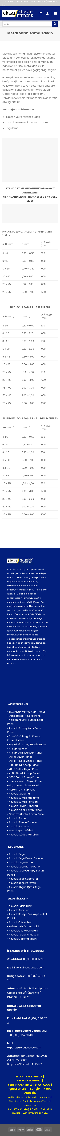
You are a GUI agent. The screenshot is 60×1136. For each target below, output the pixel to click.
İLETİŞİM (34, 1089)
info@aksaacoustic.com (29, 967)
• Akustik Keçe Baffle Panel (23, 866)
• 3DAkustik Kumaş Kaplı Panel (26, 712)
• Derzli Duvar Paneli (19, 757)
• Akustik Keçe (16, 854)
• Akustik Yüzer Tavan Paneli (24, 810)
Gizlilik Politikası (15, 1097)
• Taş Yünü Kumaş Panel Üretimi (26, 744)
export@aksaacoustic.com (24, 1047)
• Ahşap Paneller (17, 749)
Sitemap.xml (30, 1105)
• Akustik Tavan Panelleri (22, 806)
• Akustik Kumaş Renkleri (22, 802)
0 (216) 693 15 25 (33, 959)
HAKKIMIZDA (33, 1076)
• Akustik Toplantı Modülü (23, 934)
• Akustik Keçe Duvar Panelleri (25, 858)
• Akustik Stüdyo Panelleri (23, 834)
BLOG (19, 1076)
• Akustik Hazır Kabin (19, 906)
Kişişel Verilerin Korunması (38, 1097)
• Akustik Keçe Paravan (21, 883)
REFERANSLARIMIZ (29, 1080)
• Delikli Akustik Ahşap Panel (24, 761)
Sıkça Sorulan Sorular (19, 1101)
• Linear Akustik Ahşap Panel (24, 781)
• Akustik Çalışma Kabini (22, 939)
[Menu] (56, 13)
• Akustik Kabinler (18, 910)
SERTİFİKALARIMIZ (20, 1085)
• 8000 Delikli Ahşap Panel (23, 777)
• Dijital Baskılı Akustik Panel (24, 716)
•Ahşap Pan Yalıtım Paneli (23, 785)
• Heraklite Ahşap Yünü (21, 789)
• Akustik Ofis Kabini (19, 922)
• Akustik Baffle (16, 818)
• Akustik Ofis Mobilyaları (22, 930)
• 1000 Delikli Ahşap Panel (23, 765)
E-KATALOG (42, 1085)
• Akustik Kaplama (18, 793)
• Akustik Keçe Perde (20, 862)
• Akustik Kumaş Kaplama (23, 798)
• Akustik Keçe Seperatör (22, 879)
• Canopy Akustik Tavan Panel (25, 814)
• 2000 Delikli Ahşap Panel (23, 769)
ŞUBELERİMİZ (18, 1089)
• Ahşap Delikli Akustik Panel (24, 753)
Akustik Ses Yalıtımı (40, 1101)
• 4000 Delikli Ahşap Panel (23, 773)
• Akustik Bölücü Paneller (22, 822)
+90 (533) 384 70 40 (20, 1035)
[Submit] (55, 24)
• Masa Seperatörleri (20, 830)
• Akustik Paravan (18, 826)
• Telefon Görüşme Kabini (23, 926)
